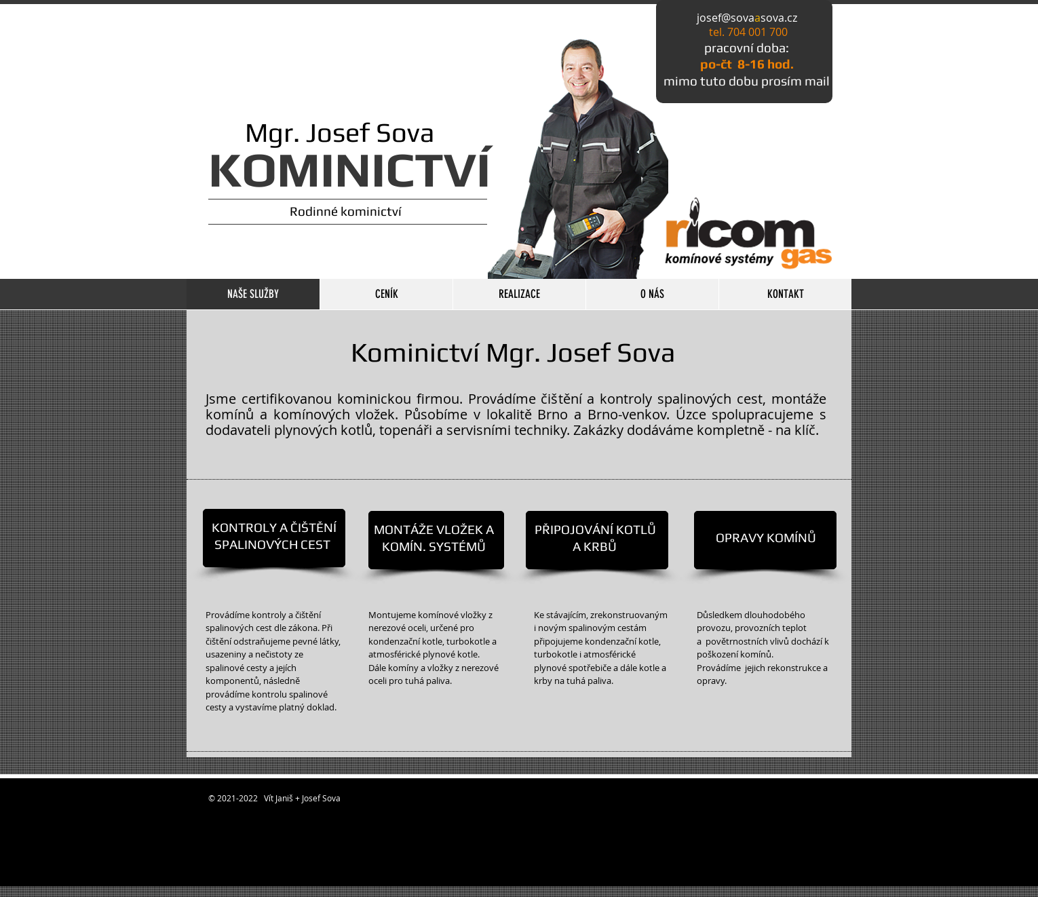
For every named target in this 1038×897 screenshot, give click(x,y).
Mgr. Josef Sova (321, 132)
